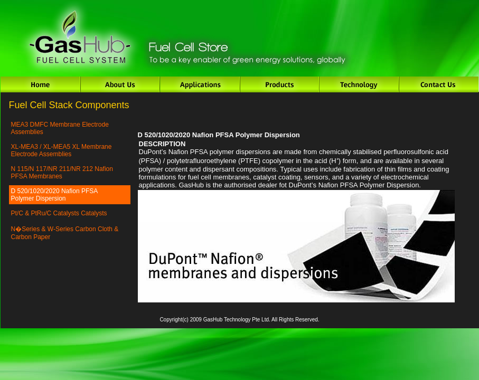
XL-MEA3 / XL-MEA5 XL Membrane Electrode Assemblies (61, 150)
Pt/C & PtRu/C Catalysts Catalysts (59, 213)
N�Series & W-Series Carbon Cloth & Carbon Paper (65, 233)
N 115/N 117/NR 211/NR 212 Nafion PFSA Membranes (62, 172)
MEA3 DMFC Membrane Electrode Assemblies (60, 128)
